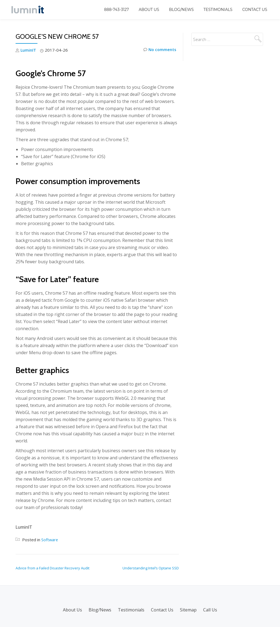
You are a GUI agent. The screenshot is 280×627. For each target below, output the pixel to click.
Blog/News (181, 9)
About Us (149, 9)
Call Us (210, 610)
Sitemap (188, 610)
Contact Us (254, 9)
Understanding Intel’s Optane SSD (150, 567)
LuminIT (28, 50)
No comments (159, 50)
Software (50, 539)
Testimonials (217, 9)
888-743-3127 (116, 9)
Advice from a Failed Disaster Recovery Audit (52, 567)
